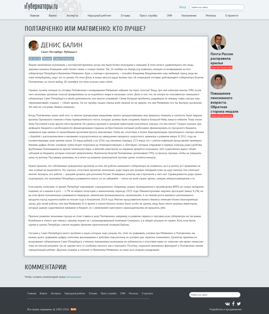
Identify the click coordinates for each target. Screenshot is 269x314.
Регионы (211, 15)
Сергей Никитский (221, 67)
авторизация (73, 277)
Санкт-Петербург (63, 58)
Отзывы (125, 15)
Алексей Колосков (221, 116)
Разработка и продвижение (226, 309)
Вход (183, 7)
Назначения (189, 15)
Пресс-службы (148, 15)
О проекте (231, 15)
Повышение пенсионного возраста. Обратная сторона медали (224, 102)
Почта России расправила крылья (222, 58)
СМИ (169, 15)
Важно (53, 15)
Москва (47, 58)
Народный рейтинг (99, 15)
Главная (34, 15)
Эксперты (72, 15)
